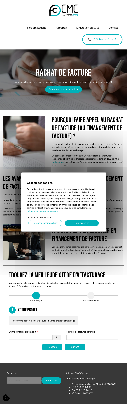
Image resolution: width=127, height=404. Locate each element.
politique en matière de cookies (42, 211)
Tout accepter (82, 223)
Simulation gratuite (87, 28)
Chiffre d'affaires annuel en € (23, 331)
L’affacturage (58, 162)
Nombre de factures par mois (81, 331)
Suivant (75, 347)
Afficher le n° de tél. (105, 39)
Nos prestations (36, 28)
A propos (61, 28)
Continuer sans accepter (40, 217)
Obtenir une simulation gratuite (63, 89)
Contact (113, 28)
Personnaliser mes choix (45, 223)
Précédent (52, 347)
